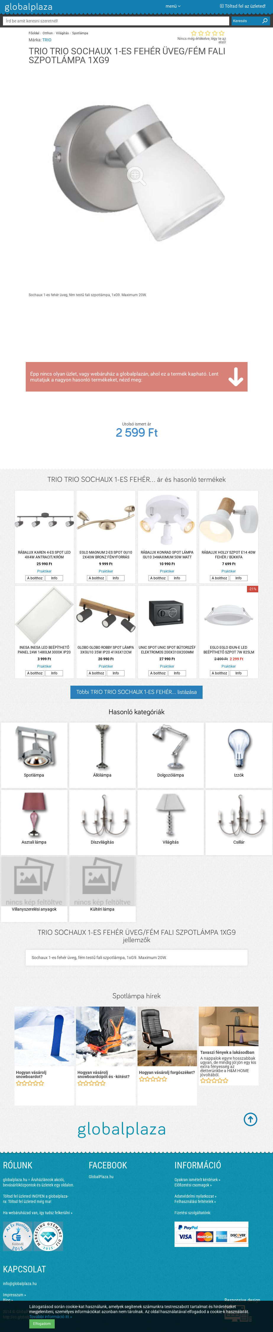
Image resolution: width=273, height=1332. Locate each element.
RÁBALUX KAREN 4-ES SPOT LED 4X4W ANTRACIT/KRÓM (44, 554)
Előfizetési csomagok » (193, 1185)
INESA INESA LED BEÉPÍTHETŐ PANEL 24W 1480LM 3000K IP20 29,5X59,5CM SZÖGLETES (44, 650)
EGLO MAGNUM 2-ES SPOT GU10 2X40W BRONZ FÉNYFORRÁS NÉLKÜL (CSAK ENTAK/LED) (106, 555)
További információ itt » (50, 1316)
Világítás (62, 33)
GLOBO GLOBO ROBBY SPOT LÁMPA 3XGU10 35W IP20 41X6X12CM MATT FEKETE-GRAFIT (105, 650)
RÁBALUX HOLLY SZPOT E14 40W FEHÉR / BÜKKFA (229, 554)
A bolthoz (35, 578)
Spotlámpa (80, 33)
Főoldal (34, 33)
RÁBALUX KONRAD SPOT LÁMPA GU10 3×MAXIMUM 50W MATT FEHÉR (167, 555)
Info (54, 578)
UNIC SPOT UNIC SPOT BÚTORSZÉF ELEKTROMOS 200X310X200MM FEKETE (167, 650)
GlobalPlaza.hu (101, 1176)
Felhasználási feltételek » (195, 1201)
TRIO (46, 40)
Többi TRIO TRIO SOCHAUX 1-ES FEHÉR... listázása (136, 692)
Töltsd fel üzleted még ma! (29, 1201)
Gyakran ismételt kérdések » (197, 1179)
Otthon (48, 33)
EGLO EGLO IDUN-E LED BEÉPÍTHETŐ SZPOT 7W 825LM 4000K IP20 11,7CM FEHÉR (228, 650)
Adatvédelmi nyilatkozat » (196, 1196)
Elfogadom (42, 1324)
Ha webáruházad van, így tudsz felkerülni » (37, 1212)
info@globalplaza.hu (20, 1283)
